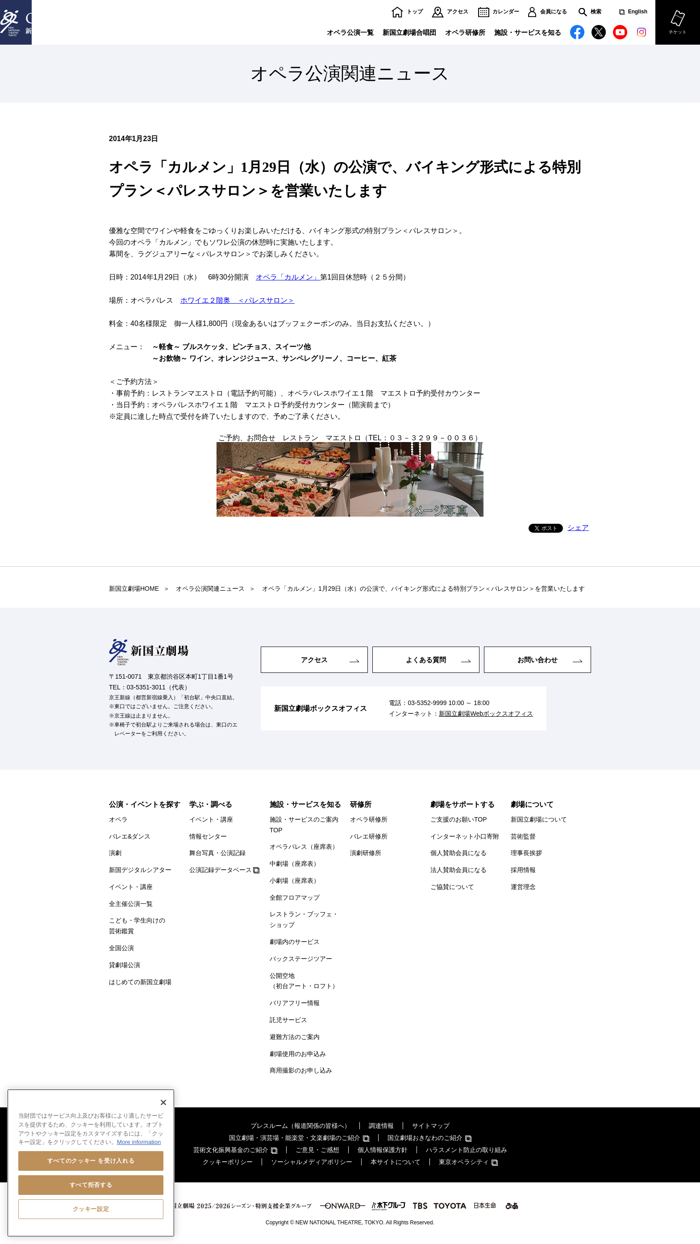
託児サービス (288, 1019)
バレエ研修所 (369, 836)
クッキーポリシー (228, 1161)
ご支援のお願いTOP (458, 819)
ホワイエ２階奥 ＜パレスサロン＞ (237, 300)
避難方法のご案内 (295, 1036)
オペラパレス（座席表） (304, 846)
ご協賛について (452, 886)
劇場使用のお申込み (298, 1053)
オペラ (118, 819)
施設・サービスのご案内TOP (304, 825)
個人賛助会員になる (458, 852)
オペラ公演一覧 (350, 32)
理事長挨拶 (526, 852)
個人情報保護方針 (383, 1149)
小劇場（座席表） (295, 880)
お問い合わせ (537, 659)
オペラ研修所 (465, 32)
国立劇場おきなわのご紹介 (425, 1137)
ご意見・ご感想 (317, 1149)
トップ (415, 12)
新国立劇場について (539, 819)
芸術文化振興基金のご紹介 (230, 1149)
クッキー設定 (91, 1209)
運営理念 (523, 886)
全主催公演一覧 (131, 903)
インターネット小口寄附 (464, 836)
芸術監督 (523, 836)
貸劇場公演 (124, 964)
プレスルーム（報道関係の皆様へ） (300, 1125)
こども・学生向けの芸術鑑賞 (137, 926)
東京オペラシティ (464, 1161)
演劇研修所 (365, 852)
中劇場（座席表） (295, 863)
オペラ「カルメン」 (288, 277)
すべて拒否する (91, 1184)
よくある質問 (425, 659)
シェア (578, 527)
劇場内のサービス (295, 941)
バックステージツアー (301, 958)
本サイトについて (396, 1161)
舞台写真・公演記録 (217, 852)
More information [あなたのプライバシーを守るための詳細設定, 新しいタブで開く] (139, 1142)
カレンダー (505, 12)
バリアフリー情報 (295, 1002)
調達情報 (381, 1125)
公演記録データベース (220, 869)
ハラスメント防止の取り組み (466, 1149)
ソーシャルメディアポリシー (311, 1161)
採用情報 (523, 869)
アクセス (457, 12)
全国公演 (121, 948)
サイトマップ (431, 1125)
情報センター (208, 836)
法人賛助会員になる (458, 869)
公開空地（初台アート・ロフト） (304, 981)
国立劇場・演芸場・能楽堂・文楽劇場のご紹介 (294, 1137)
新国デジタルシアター (140, 869)
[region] (91, 1163)
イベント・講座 (131, 886)
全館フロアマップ (295, 897)
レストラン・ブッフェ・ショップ (304, 919)
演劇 (115, 852)
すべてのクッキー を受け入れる (90, 1160)
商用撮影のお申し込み (301, 1070)
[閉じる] (163, 1102)
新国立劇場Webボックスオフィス (486, 714)
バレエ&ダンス (129, 836)
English (637, 12)
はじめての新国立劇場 (140, 981)
